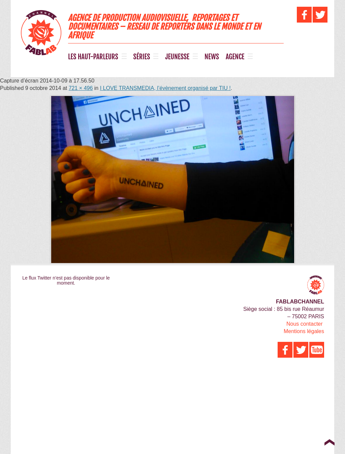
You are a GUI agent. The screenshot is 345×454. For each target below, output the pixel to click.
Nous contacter (304, 324)
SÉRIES (141, 57)
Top (329, 442)
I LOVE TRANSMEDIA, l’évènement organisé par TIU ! (165, 88)
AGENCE (235, 57)
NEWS (212, 57)
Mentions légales (304, 331)
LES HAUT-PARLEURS (93, 57)
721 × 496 (81, 88)
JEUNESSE (177, 57)
